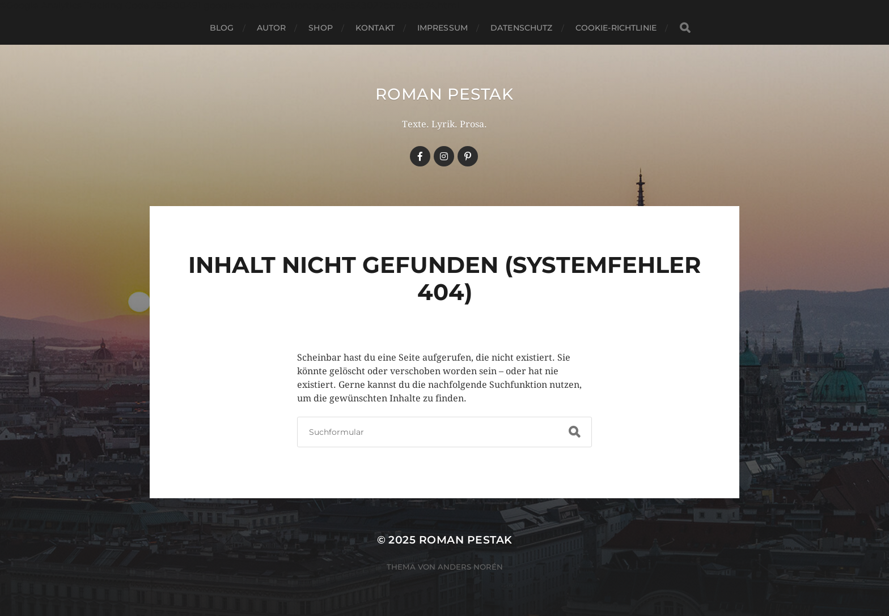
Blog (222, 28)
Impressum (442, 28)
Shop (320, 28)
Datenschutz (521, 28)
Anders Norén (470, 566)
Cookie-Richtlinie (616, 28)
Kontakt (375, 28)
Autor (271, 28)
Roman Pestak (444, 94)
